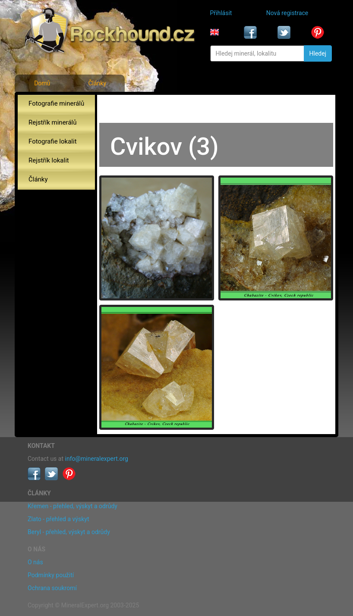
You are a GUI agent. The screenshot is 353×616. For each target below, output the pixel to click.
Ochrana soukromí (52, 588)
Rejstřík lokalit (48, 160)
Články (97, 83)
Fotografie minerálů (56, 103)
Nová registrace (287, 12)
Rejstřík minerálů (52, 122)
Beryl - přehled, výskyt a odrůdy (69, 531)
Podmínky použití (51, 575)
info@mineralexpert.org (96, 458)
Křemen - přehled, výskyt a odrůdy (72, 506)
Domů (42, 83)
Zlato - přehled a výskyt (58, 519)
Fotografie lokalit (52, 141)
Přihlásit (221, 12)
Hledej (317, 53)
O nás (35, 562)
